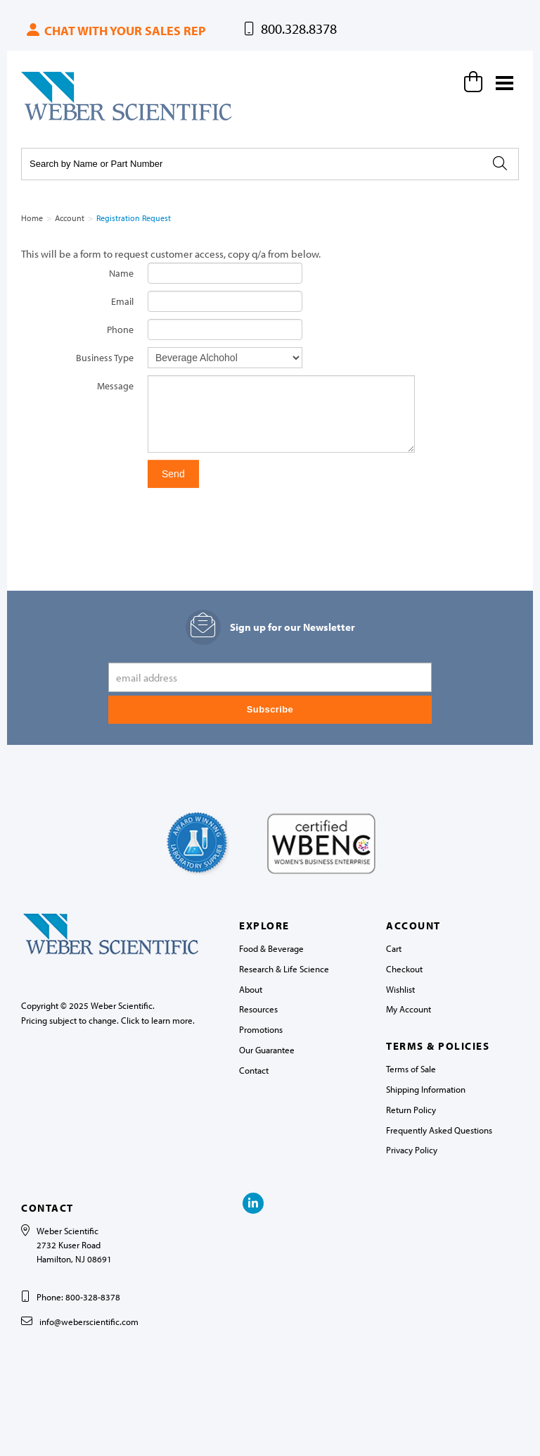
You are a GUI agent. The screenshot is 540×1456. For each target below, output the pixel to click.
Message (115, 385)
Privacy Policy (411, 1149)
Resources (258, 1009)
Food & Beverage (271, 948)
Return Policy (411, 1109)
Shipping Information (425, 1089)
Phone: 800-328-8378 (78, 1297)
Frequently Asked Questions (439, 1130)
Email (122, 301)
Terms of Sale (411, 1068)
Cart (393, 948)
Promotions (261, 1029)
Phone (120, 329)
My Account (408, 1009)
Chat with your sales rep (115, 31)
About (250, 989)
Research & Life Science (284, 968)
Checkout (404, 968)
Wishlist (400, 989)
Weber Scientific (54, 119)
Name (121, 273)
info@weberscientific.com (89, 1321)
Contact (254, 1070)
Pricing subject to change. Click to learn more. (108, 1020)
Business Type (105, 357)
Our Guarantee (267, 1049)
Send (173, 473)
